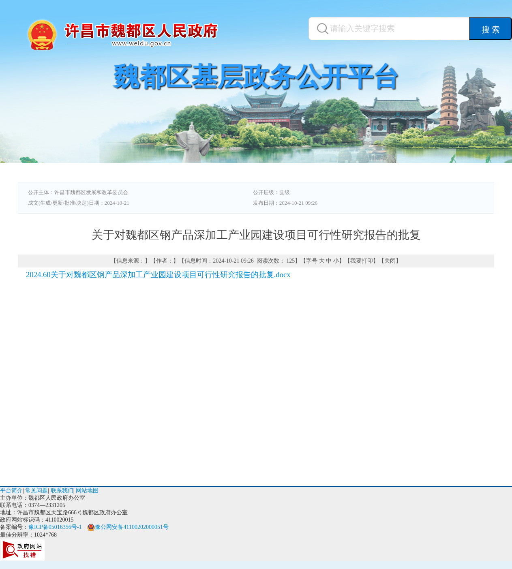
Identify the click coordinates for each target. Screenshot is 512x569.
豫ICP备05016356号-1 (54, 527)
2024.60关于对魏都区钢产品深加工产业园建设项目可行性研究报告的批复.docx (158, 274)
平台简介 (11, 491)
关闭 (390, 261)
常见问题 (36, 491)
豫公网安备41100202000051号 (127, 527)
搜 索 (491, 29)
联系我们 (62, 491)
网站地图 (87, 491)
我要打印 (361, 261)
